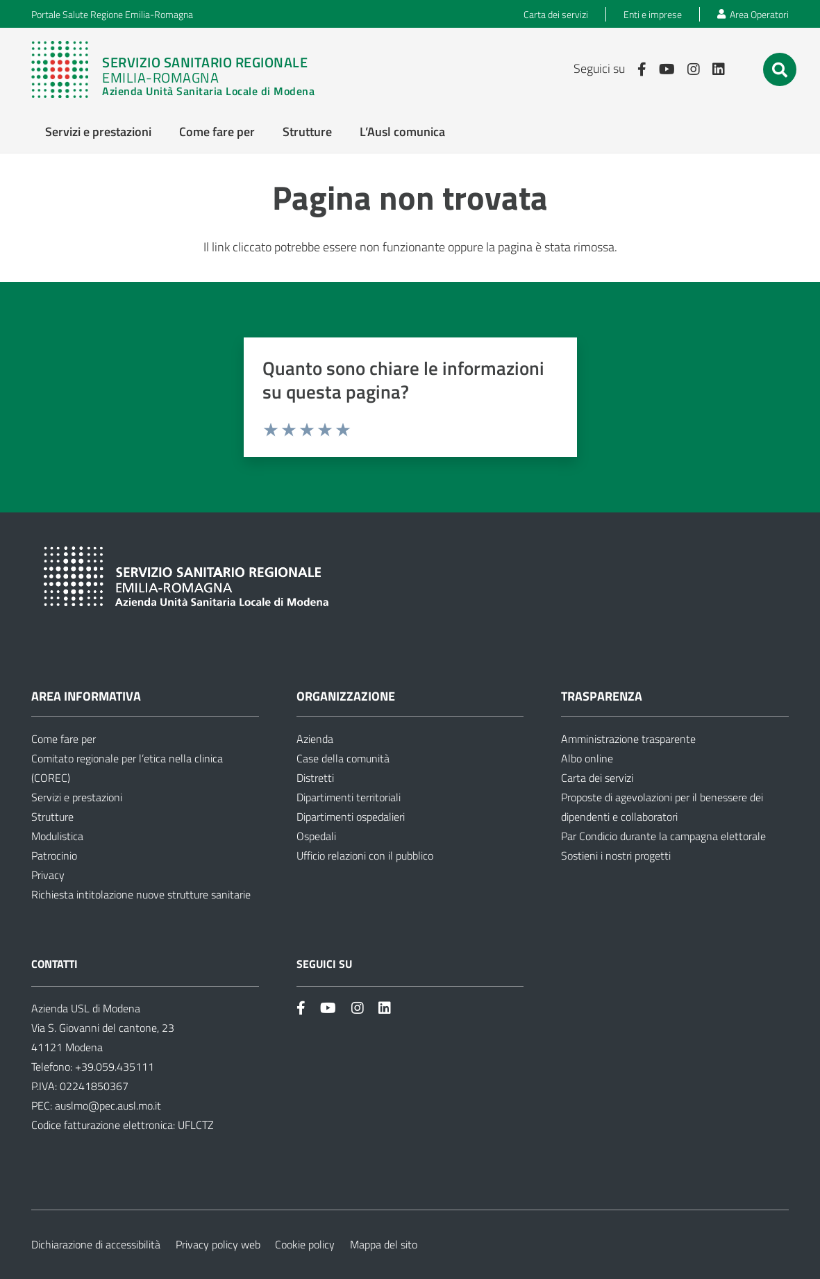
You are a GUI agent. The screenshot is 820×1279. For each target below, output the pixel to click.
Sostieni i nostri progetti (616, 855)
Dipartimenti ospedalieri (350, 816)
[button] (779, 70)
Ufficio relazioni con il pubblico (364, 855)
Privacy (48, 875)
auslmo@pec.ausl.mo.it (108, 1105)
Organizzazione (345, 695)
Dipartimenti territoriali (348, 797)
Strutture (52, 816)
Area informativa (86, 695)
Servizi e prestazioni (76, 797)
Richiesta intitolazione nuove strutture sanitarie (141, 894)
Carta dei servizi (597, 777)
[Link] (173, 69)
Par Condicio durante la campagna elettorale (663, 836)
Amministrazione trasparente (628, 738)
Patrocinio (54, 855)
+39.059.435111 (113, 1066)
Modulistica (57, 836)
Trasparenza (601, 695)
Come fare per (63, 738)
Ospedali (316, 836)
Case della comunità (343, 758)
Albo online (587, 758)
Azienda (314, 738)
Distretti (315, 777)
